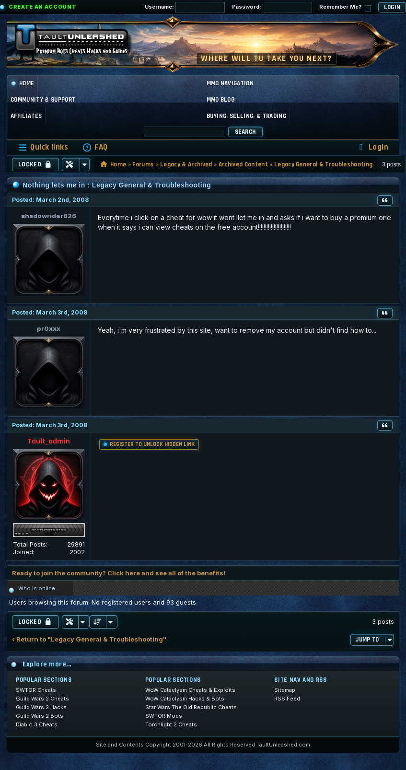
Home (22, 83)
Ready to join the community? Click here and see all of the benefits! (118, 573)
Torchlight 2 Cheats (171, 724)
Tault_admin (48, 441)
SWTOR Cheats (36, 690)
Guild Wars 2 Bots (39, 715)
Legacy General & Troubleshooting (323, 164)
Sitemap (284, 690)
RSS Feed (287, 698)
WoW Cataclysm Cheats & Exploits (190, 690)
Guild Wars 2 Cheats (42, 698)
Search (245, 132)
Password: (272, 7)
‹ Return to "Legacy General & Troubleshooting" (89, 639)
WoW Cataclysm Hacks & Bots (184, 698)
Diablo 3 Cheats (37, 724)
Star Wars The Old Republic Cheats (191, 707)
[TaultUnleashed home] (79, 41)
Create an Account (42, 6)
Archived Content (243, 164)
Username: (185, 7)
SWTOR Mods (163, 715)
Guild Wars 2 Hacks (41, 707)
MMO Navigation (230, 83)
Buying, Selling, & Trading (246, 116)
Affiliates (26, 116)
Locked (35, 164)
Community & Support (43, 100)
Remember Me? (345, 7)
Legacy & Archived (186, 164)
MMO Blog (221, 100)
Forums (143, 164)
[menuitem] (95, 147)
